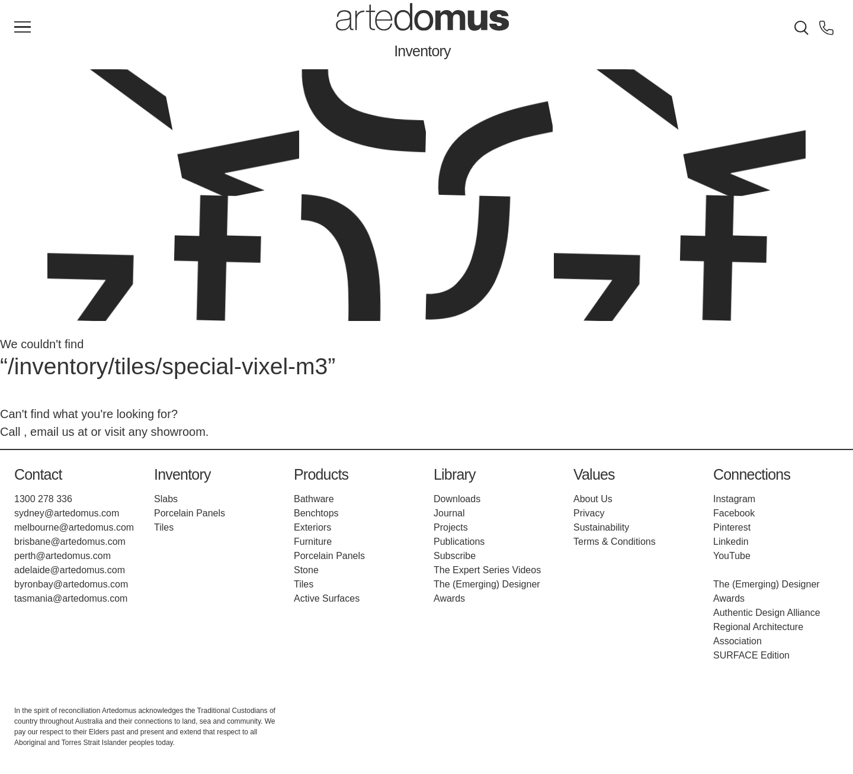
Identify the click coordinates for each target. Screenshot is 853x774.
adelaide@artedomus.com (69, 570)
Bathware (314, 499)
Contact (38, 474)
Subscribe (455, 556)
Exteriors (312, 527)
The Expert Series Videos (487, 570)
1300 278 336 (43, 499)
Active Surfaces (327, 598)
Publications (459, 542)
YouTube (732, 556)
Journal (449, 513)
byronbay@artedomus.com (71, 584)
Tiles (164, 527)
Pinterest (732, 527)
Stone (306, 570)
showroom (178, 431)
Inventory (422, 51)
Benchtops (316, 513)
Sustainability (601, 527)
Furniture (313, 542)
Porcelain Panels (189, 513)
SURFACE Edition (751, 655)
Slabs (166, 499)
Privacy (588, 513)
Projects (451, 527)
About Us (593, 499)
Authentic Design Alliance (766, 613)
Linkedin (731, 542)
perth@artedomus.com (62, 556)
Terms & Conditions (614, 542)
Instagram (734, 499)
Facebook (734, 513)
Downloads (457, 499)
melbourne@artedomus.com (74, 527)
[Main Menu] (22, 28)
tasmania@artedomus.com (70, 598)
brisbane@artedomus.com (70, 542)
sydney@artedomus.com (66, 513)
